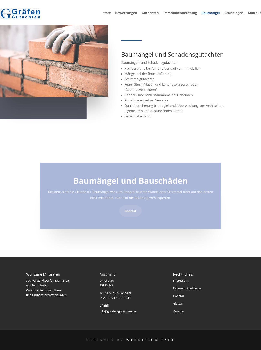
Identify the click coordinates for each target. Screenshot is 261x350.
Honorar (178, 296)
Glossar (178, 303)
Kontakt (254, 13)
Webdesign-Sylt (150, 339)
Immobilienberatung (180, 13)
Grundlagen (233, 13)
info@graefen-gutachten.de (118, 311)
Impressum (180, 280)
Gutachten (150, 13)
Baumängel (210, 13)
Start (107, 13)
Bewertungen (126, 13)
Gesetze (178, 311)
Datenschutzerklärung (187, 288)
